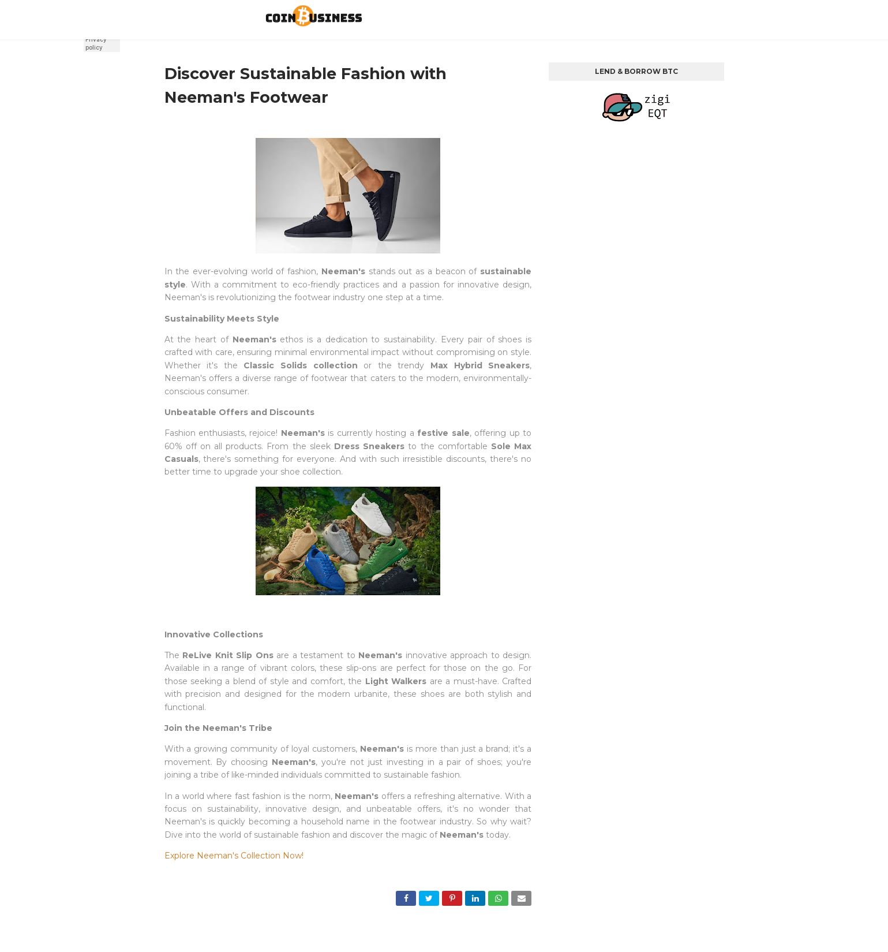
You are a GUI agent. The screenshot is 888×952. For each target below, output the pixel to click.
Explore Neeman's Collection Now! (234, 855)
